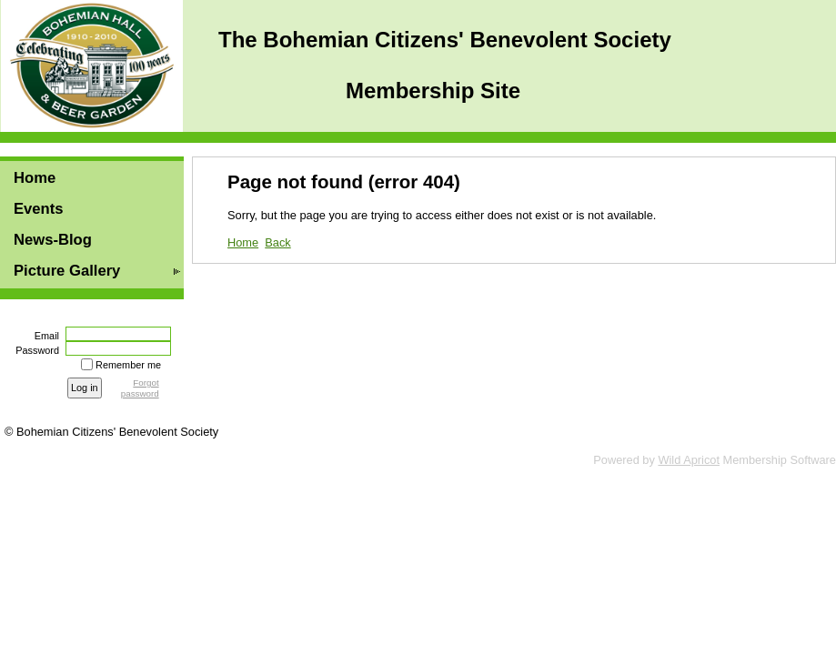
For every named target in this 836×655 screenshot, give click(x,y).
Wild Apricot (689, 460)
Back (277, 242)
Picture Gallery (67, 270)
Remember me (128, 364)
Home (34, 177)
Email (43, 335)
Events (39, 208)
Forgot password (140, 388)
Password (34, 350)
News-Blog (53, 239)
